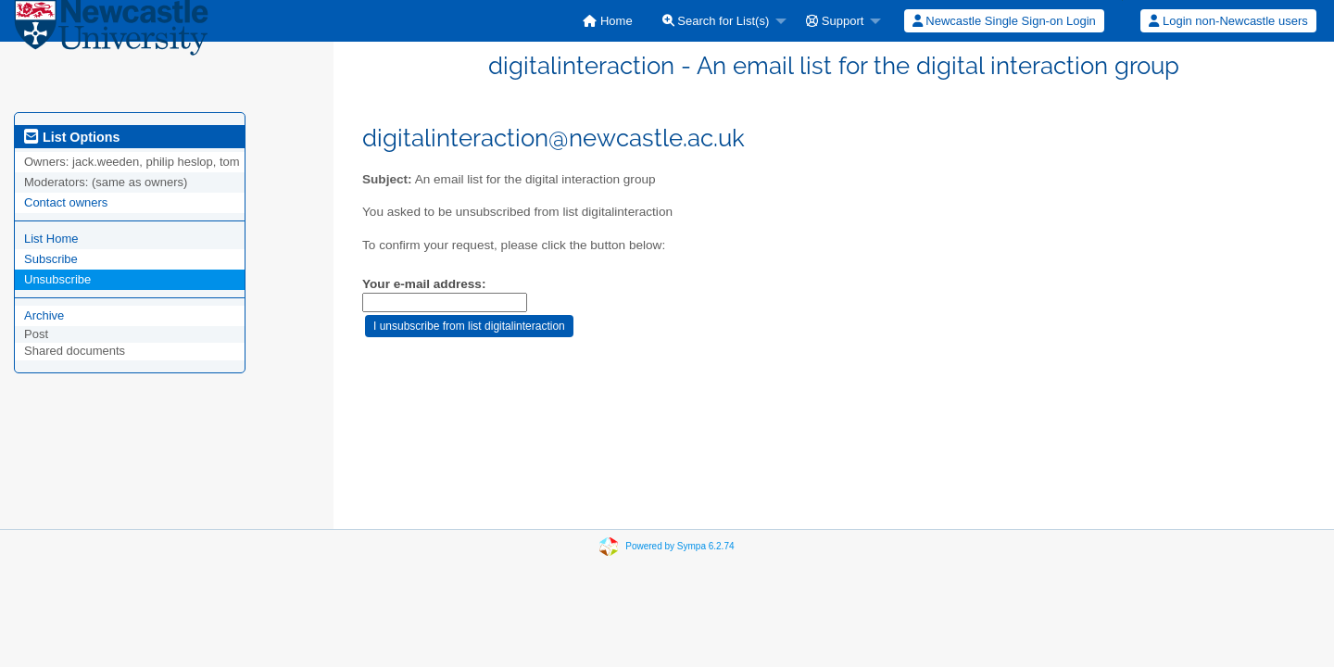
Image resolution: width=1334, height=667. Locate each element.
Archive (44, 315)
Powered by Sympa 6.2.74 (679, 546)
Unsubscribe (57, 279)
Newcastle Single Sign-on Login (1004, 21)
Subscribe (51, 259)
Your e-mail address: (423, 284)
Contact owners (65, 202)
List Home (51, 238)
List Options (72, 137)
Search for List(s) (716, 21)
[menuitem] (607, 21)
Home (607, 21)
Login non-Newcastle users (1228, 21)
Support (834, 21)
